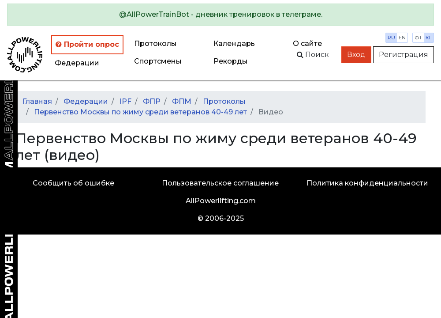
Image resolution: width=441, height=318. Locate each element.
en (402, 37)
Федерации (77, 63)
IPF (125, 101)
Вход (356, 54)
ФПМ (181, 101)
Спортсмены (158, 61)
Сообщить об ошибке (73, 183)
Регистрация (403, 54)
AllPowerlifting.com (221, 201)
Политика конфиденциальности (367, 183)
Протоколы (155, 43)
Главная (37, 101)
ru (391, 37)
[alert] (220, 15)
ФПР (152, 101)
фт (418, 37)
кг (429, 37)
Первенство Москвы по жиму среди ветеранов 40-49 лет (140, 112)
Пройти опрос (87, 44)
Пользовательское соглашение (220, 183)
